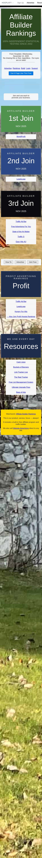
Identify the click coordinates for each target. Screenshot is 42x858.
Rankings (16, 68)
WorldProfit (21, 137)
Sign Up (20, 3)
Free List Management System (21, 382)
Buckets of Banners (21, 367)
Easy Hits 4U (21, 242)
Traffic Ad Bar (21, 221)
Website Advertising (21, 428)
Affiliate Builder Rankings (21, 25)
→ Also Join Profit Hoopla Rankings (21, 317)
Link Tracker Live (21, 372)
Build (23, 68)
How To (8, 262)
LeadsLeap (21, 179)
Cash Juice (21, 362)
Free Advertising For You (21, 227)
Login (28, 68)
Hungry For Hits (21, 311)
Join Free (33, 262)
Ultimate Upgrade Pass (21, 387)
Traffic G (21, 237)
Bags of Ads (21, 392)
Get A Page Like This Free (21, 73)
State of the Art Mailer (21, 232)
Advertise (30, 3)
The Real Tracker (21, 377)
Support (34, 68)
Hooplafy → (8, 3)
